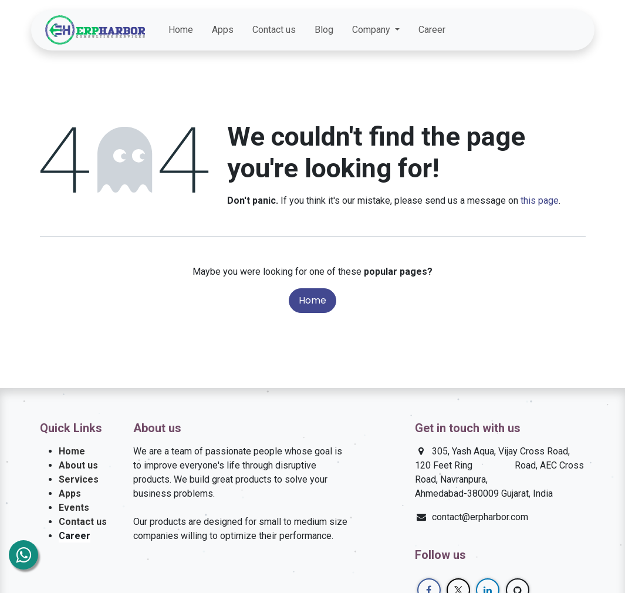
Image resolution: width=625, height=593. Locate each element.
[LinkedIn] (549, 30)
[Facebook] (507, 30)
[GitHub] (571, 30)
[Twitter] (528, 30)
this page (540, 200)
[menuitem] (180, 30)
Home (312, 300)
